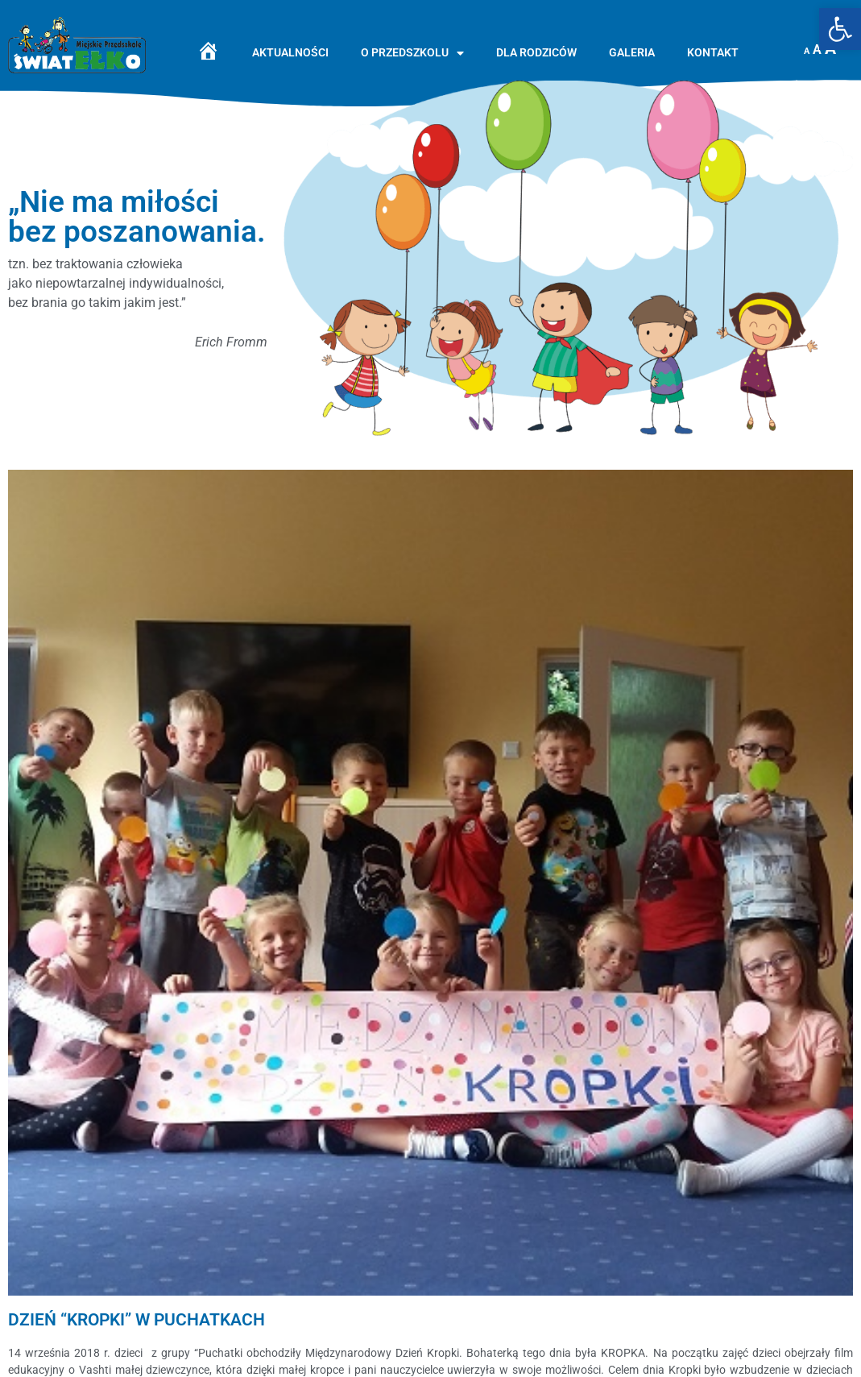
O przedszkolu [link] (412, 53)
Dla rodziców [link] (536, 53)
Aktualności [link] (290, 53)
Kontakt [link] (713, 53)
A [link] (806, 51)
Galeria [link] (632, 53)
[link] (840, 29)
